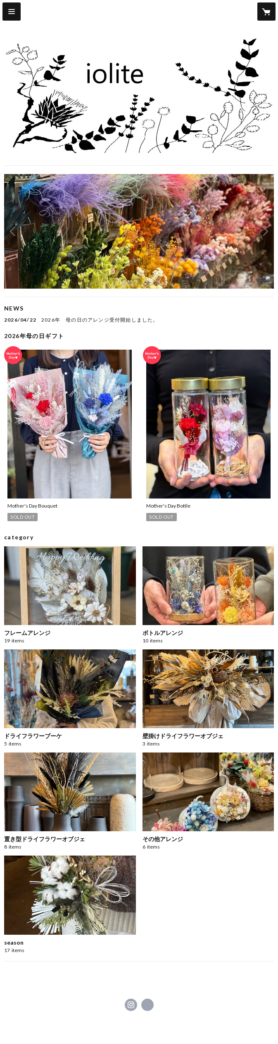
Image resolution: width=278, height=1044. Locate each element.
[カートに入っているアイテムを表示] (266, 11)
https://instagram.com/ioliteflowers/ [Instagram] (131, 1005)
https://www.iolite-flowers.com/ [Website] (147, 1005)
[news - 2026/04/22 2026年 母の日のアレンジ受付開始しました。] (139, 320)
